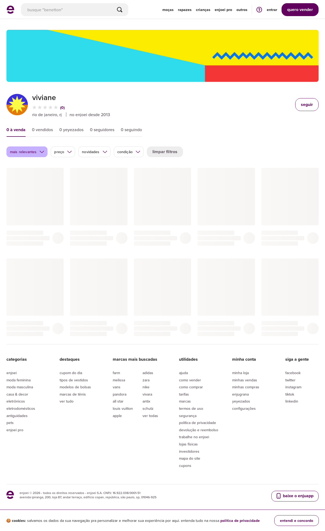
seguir (307, 104)
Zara (146, 380)
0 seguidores (102, 129)
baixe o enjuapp (294, 496)
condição (129, 151)
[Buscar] (119, 9)
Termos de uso (191, 408)
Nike (146, 387)
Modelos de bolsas (75, 387)
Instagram (293, 387)
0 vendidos (42, 129)
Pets (10, 422)
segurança (187, 415)
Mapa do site (189, 458)
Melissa (119, 380)
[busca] (74, 9)
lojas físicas (188, 444)
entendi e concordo (296, 520)
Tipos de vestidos (74, 380)
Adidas (148, 372)
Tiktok (289, 394)
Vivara (147, 394)
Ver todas (150, 415)
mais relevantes (27, 151)
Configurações (244, 408)
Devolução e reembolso (198, 430)
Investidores (189, 451)
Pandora (119, 394)
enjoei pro (223, 9)
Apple (117, 415)
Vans (116, 387)
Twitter (290, 380)
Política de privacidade (197, 422)
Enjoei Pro (14, 430)
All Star (118, 401)
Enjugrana (240, 394)
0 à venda (15, 130)
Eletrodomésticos (20, 408)
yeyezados (241, 401)
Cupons (185, 465)
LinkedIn (291, 401)
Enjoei (11, 372)
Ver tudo (67, 401)
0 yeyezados (71, 129)
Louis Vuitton (123, 408)
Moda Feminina (18, 380)
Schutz (148, 408)
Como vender (190, 380)
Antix (146, 401)
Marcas (185, 401)
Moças (168, 9)
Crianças (203, 9)
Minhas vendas (244, 380)
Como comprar (191, 387)
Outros (241, 9)
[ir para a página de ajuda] (259, 9)
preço (63, 151)
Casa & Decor (17, 394)
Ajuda (183, 372)
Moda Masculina (19, 387)
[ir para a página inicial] (10, 12)
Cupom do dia (71, 372)
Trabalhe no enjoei (194, 437)
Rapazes (185, 9)
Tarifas (184, 394)
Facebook (293, 372)
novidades (94, 151)
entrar (272, 9)
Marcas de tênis (73, 394)
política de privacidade (240, 520)
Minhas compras (245, 387)
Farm (116, 372)
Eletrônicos (15, 401)
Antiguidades (17, 415)
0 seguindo (131, 129)
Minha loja (240, 372)
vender (300, 9)
